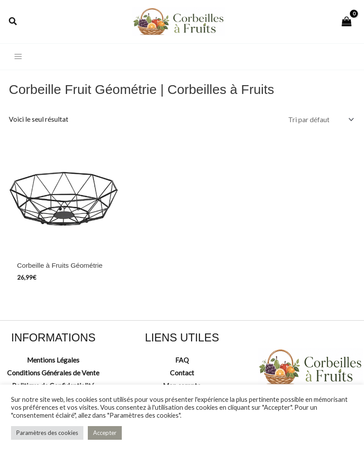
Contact (182, 373)
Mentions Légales (53, 360)
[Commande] (320, 119)
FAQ (182, 360)
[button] (13, 22)
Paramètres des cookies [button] (47, 432)
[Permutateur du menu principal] (18, 57)
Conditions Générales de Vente (53, 373)
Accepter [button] (104, 432)
